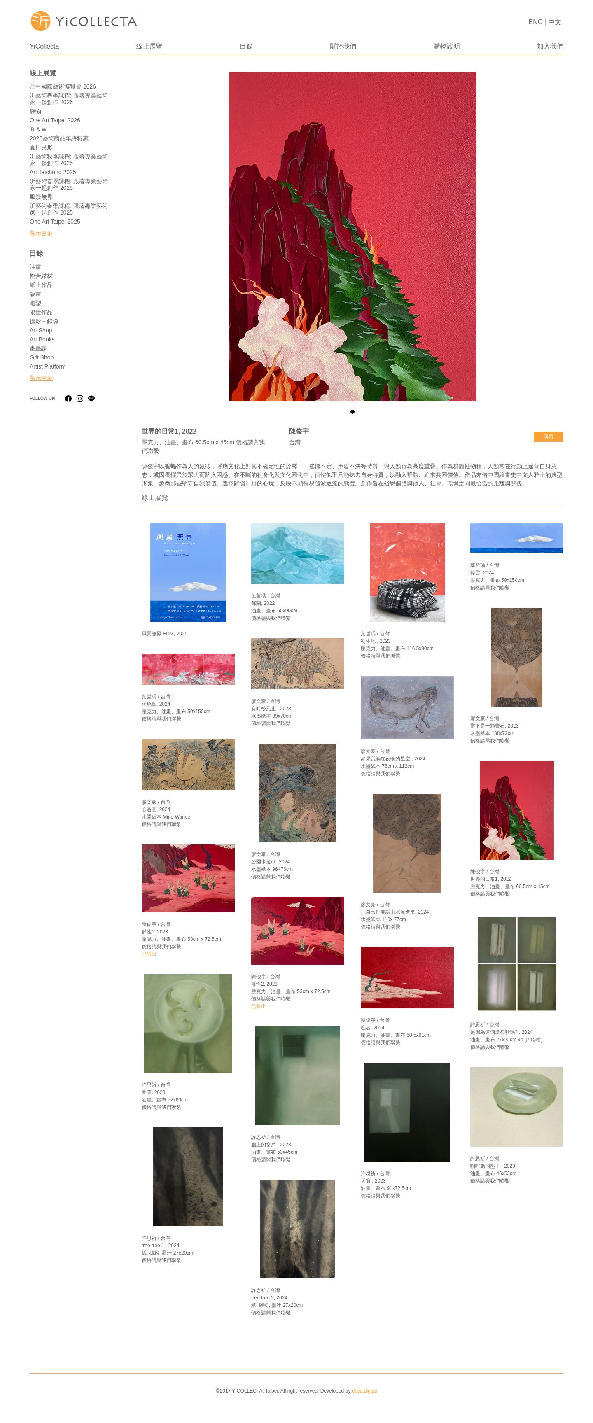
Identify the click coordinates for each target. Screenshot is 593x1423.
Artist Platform (48, 366)
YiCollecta (44, 46)
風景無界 (41, 197)
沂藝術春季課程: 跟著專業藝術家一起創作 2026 (69, 98)
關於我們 (343, 46)
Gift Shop (42, 357)
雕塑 (35, 303)
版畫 (35, 294)
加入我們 (550, 46)
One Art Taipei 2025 (55, 221)
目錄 (246, 46)
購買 (548, 436)
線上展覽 (149, 46)
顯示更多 (41, 233)
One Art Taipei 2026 (55, 120)
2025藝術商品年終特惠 (59, 138)
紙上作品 (41, 285)
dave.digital (364, 1391)
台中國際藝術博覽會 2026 (63, 86)
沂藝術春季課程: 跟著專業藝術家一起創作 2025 (69, 184)
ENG (536, 22)
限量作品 (41, 312)
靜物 (35, 111)
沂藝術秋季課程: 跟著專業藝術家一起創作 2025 (69, 159)
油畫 (35, 267)
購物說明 (447, 46)
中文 (554, 22)
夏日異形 (41, 147)
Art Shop (41, 330)
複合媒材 (41, 276)
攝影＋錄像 (44, 321)
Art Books (42, 339)
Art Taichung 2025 (53, 172)
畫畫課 (38, 348)
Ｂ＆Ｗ (38, 129)
